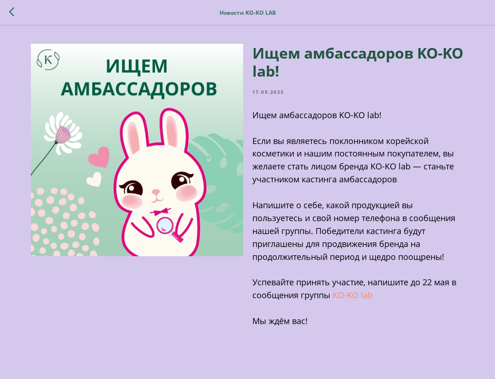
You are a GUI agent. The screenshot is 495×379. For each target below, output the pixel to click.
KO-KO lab (353, 295)
